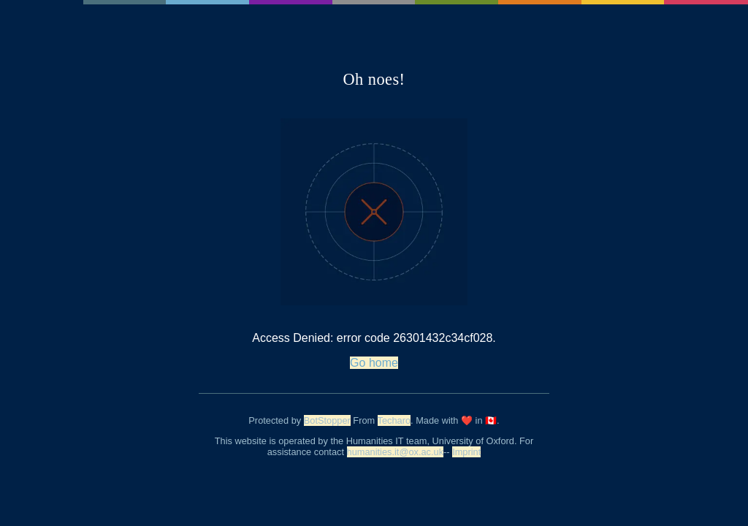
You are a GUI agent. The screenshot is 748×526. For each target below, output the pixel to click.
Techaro (394, 420)
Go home (374, 363)
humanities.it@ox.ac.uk (395, 451)
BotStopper (327, 420)
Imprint (466, 451)
